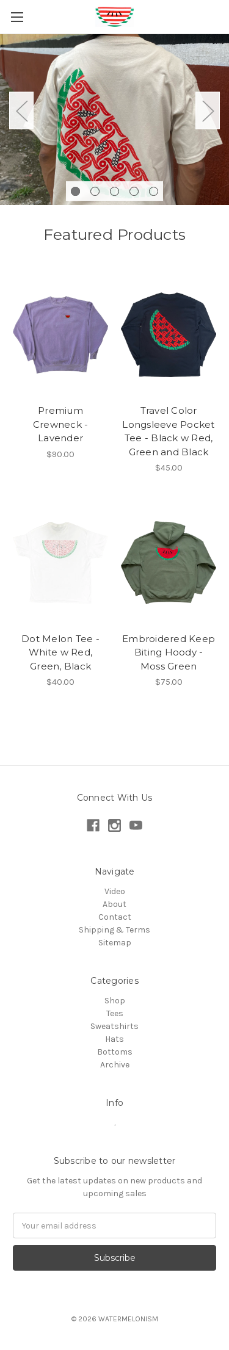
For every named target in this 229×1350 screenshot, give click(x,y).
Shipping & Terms (114, 930)
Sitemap (114, 942)
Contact (114, 917)
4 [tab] (134, 191)
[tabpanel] (114, 119)
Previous (21, 110)
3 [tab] (114, 191)
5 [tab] (153, 191)
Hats (114, 1039)
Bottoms (115, 1052)
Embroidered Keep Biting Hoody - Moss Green (168, 652)
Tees (114, 1013)
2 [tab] (95, 191)
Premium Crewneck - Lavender (61, 424)
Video (114, 891)
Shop (114, 1000)
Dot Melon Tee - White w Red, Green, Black (60, 652)
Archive (114, 1064)
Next (207, 110)
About (114, 904)
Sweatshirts (114, 1026)
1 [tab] (75, 191)
